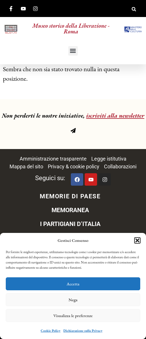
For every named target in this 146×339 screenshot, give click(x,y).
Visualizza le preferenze (73, 315)
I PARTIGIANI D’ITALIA (70, 224)
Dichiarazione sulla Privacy (83, 330)
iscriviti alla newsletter (115, 115)
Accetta (73, 284)
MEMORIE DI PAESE (70, 196)
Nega (73, 299)
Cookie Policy (50, 330)
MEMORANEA (70, 210)
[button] (137, 240)
